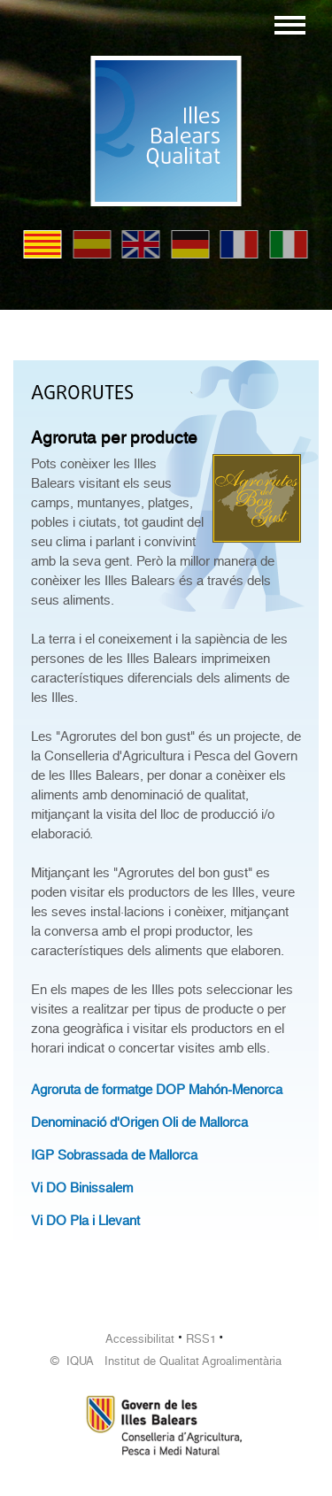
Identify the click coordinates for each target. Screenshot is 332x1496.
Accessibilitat (139, 1339)
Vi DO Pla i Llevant (85, 1221)
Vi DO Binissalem (82, 1188)
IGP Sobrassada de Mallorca (114, 1155)
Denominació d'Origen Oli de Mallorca (139, 1122)
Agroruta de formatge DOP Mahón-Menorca (156, 1090)
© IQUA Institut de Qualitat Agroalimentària (166, 1361)
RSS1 (201, 1339)
